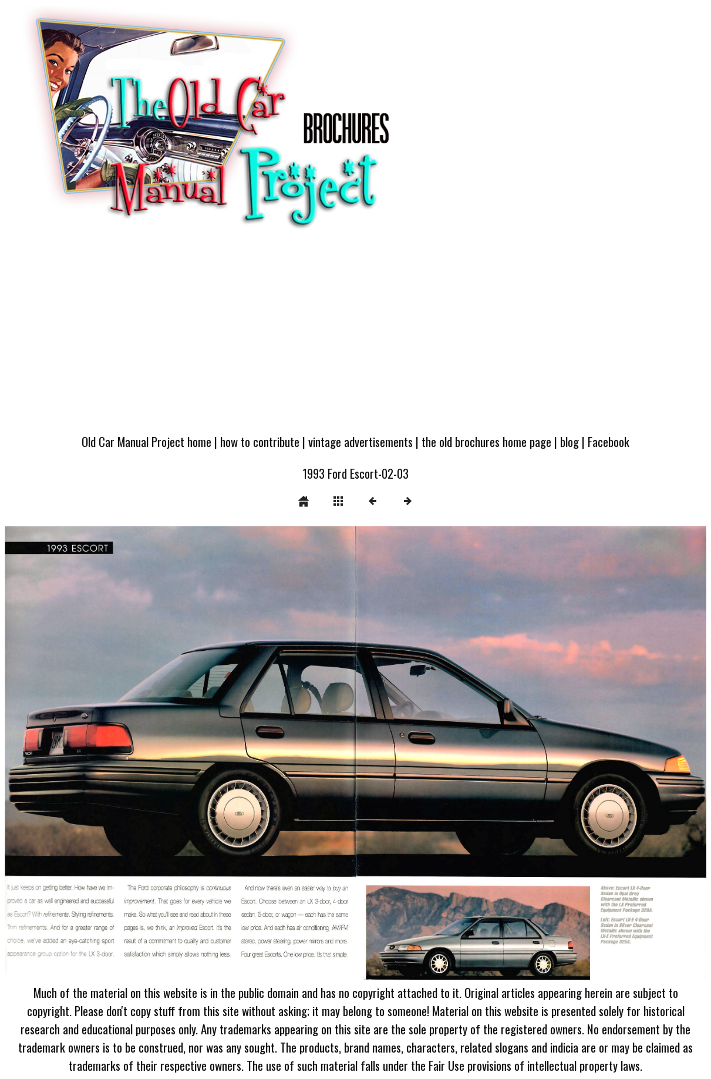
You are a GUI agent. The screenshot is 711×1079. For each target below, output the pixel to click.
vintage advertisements (360, 441)
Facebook (608, 441)
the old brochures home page (486, 441)
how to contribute (259, 441)
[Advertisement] (355, 338)
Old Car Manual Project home (146, 441)
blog (569, 441)
